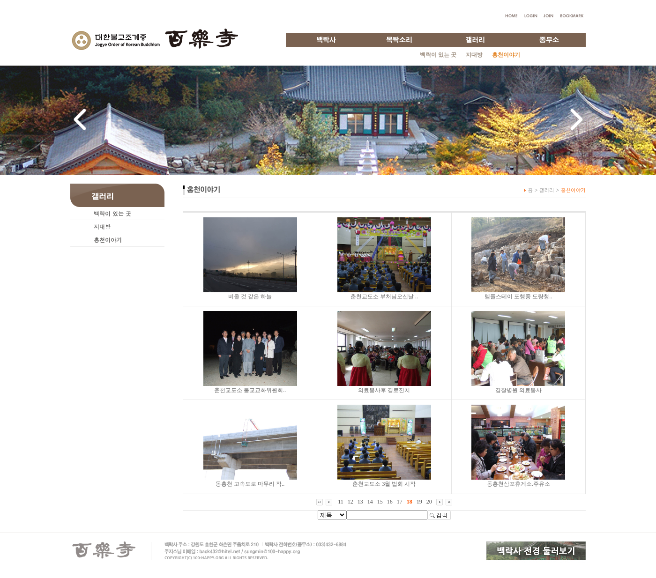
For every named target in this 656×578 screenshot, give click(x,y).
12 (350, 501)
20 (429, 501)
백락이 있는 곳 (438, 55)
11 (340, 501)
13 (360, 501)
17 (400, 501)
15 (380, 501)
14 (370, 501)
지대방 (474, 55)
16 (390, 501)
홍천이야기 (108, 240)
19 (419, 501)
